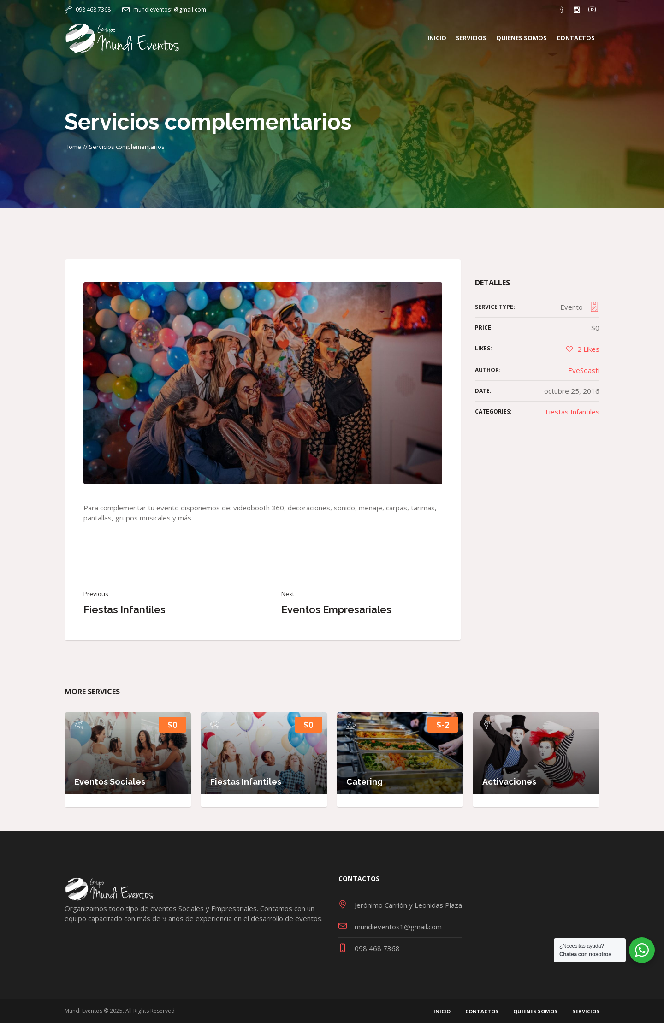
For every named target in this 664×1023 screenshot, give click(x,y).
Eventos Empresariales (336, 609)
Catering (364, 781)
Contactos (481, 1011)
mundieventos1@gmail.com (169, 9)
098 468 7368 (93, 9)
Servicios (585, 1011)
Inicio (442, 1011)
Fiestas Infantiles (124, 609)
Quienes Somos (535, 1011)
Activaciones (509, 781)
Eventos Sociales (109, 781)
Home (73, 146)
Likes (588, 349)
